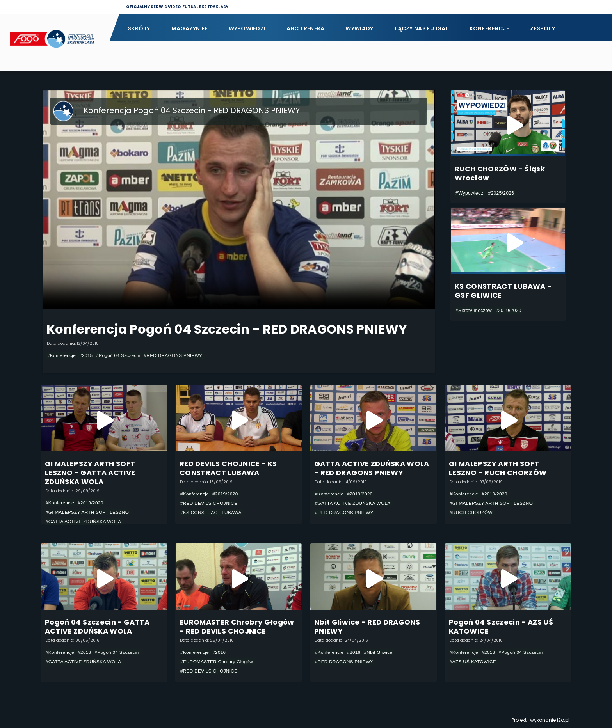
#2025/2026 (501, 193)
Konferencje (489, 28)
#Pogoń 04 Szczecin (119, 355)
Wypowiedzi (247, 28)
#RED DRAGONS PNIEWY (176, 355)
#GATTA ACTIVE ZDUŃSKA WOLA (84, 521)
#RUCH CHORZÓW (472, 512)
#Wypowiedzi (469, 193)
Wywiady (359, 28)
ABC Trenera (305, 28)
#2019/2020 (508, 310)
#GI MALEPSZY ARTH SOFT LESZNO (88, 512)
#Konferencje (61, 355)
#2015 (87, 355)
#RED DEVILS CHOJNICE (209, 503)
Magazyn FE (189, 28)
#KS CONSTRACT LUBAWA (211, 512)
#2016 (85, 652)
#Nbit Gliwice (379, 652)
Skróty (139, 28)
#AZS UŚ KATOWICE (473, 661)
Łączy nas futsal (421, 28)
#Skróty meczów (473, 310)
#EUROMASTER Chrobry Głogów (217, 661)
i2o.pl (563, 720)
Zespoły (542, 28)
